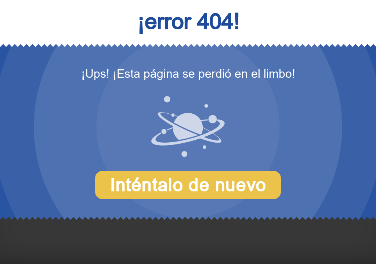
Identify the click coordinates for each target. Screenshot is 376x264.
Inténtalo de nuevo (188, 185)
